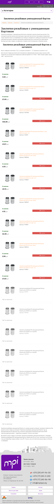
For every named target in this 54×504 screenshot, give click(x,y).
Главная (4, 22)
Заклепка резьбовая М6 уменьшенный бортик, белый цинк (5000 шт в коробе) (31, 372)
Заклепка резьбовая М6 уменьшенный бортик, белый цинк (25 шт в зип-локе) (31, 199)
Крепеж (10, 22)
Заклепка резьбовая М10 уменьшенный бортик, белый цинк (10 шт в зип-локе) (32, 65)
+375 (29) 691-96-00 (40, 473)
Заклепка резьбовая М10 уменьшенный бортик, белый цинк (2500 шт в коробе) (32, 109)
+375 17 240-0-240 (48, 6)
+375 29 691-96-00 (47, 5)
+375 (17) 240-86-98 (40, 479)
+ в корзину (42, 76)
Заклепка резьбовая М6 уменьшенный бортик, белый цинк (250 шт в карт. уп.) (31, 222)
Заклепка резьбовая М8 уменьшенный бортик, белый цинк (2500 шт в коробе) (31, 413)
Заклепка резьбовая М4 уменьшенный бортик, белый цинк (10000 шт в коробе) (31, 310)
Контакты (40, 493)
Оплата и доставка (13, 490)
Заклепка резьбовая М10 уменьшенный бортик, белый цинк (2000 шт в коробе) (32, 289)
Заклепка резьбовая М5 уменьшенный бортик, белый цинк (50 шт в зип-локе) (31, 154)
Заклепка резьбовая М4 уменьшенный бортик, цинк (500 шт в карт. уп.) (33, 132)
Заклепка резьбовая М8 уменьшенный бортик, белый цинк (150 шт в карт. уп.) (31, 266)
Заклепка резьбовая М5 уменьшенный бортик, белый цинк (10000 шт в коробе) (31, 330)
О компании (13, 493)
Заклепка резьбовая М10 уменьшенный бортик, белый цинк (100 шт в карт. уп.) (32, 87)
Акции (40, 490)
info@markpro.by (38, 483)
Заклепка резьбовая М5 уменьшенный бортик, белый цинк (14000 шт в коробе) (31, 351)
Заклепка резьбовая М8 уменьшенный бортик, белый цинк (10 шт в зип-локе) (31, 244)
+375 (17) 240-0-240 (40, 476)
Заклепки (16, 22)
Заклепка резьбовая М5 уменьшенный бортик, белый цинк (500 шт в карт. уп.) (31, 177)
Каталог (41, 487)
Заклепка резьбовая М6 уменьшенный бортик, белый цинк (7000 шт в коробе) (31, 393)
